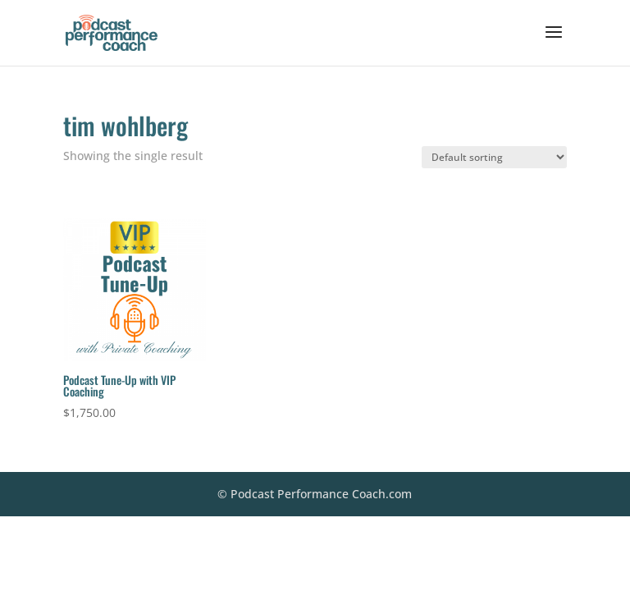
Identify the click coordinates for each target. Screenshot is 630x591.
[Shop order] (494, 157)
